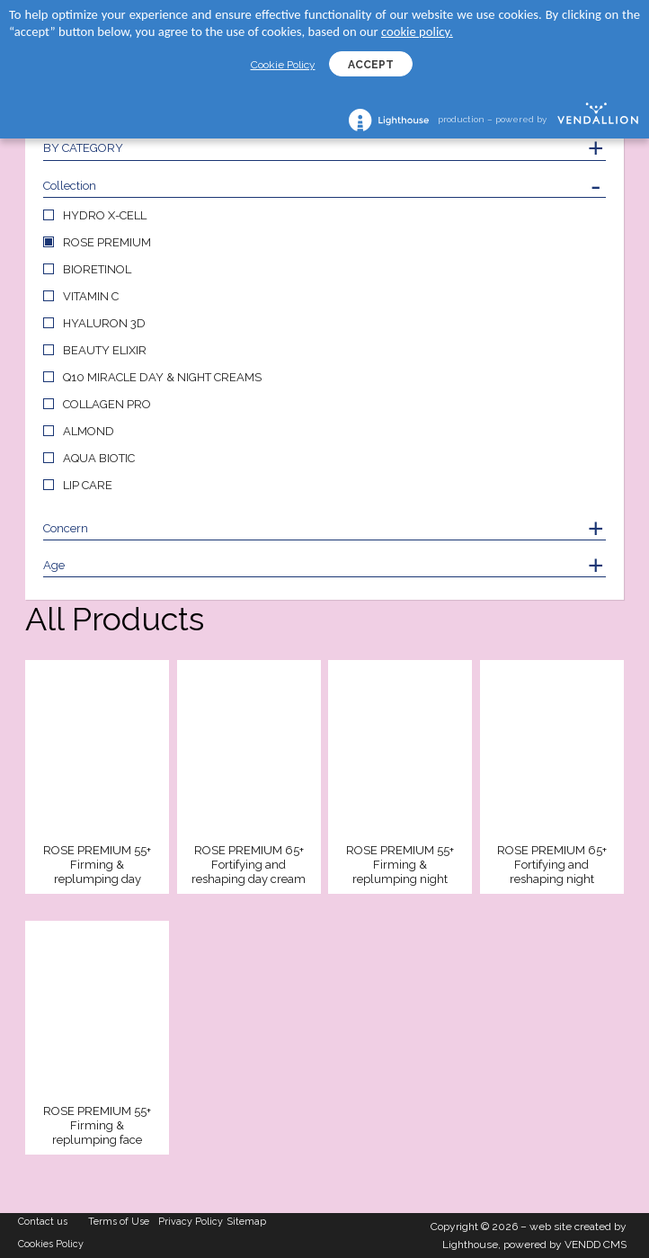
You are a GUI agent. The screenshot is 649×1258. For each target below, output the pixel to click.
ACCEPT (371, 64)
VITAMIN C (91, 296)
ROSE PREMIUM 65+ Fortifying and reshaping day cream (248, 864)
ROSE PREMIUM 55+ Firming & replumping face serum (97, 1126)
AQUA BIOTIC (99, 458)
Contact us (42, 1221)
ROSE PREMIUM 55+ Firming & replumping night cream (400, 865)
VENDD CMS (596, 1244)
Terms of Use (118, 1221)
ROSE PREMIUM (107, 242)
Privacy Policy (190, 1221)
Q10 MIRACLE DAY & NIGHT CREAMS (162, 377)
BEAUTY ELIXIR (105, 350)
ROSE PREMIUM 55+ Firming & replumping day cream (97, 865)
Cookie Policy (283, 64)
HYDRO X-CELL (105, 215)
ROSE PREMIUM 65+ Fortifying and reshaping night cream (552, 865)
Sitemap (246, 1221)
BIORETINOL (97, 269)
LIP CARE (87, 485)
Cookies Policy (51, 1244)
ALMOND (88, 431)
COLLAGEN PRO (107, 404)
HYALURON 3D (104, 323)
